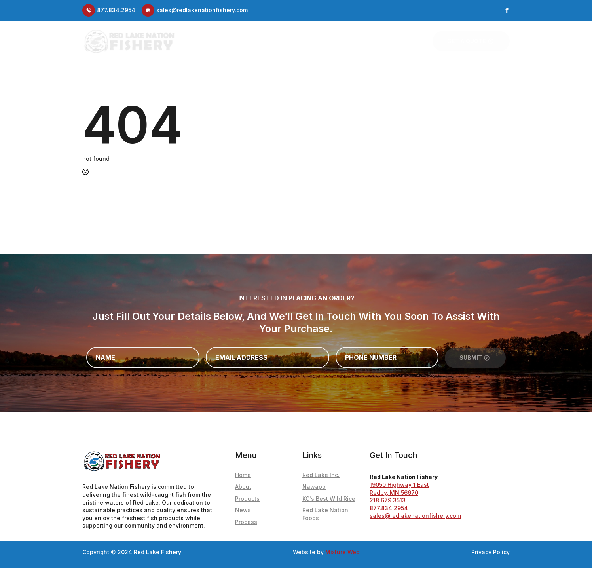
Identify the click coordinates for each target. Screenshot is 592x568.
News (243, 510)
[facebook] (507, 10)
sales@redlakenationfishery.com (415, 515)
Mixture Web (342, 552)
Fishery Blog (310, 41)
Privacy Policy (490, 552)
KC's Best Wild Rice (328, 498)
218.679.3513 (388, 500)
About (273, 41)
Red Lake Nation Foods (325, 514)
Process (246, 522)
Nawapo (314, 486)
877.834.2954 (389, 508)
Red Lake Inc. (321, 474)
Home (247, 41)
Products (354, 41)
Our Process (398, 41)
